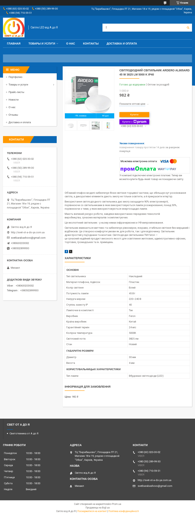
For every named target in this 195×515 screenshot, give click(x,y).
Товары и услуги (41, 43)
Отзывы (13, 114)
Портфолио (15, 77)
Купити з (134, 122)
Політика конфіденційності (123, 511)
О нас (70, 43)
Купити (134, 114)
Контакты (90, 43)
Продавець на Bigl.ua (98, 507)
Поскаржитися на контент (92, 511)
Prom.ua (116, 504)
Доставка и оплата (122, 43)
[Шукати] (188, 28)
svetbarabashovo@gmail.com (28, 237)
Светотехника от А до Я (24, 433)
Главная (13, 43)
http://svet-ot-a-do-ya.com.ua (28, 232)
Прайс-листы (16, 92)
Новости (14, 99)
